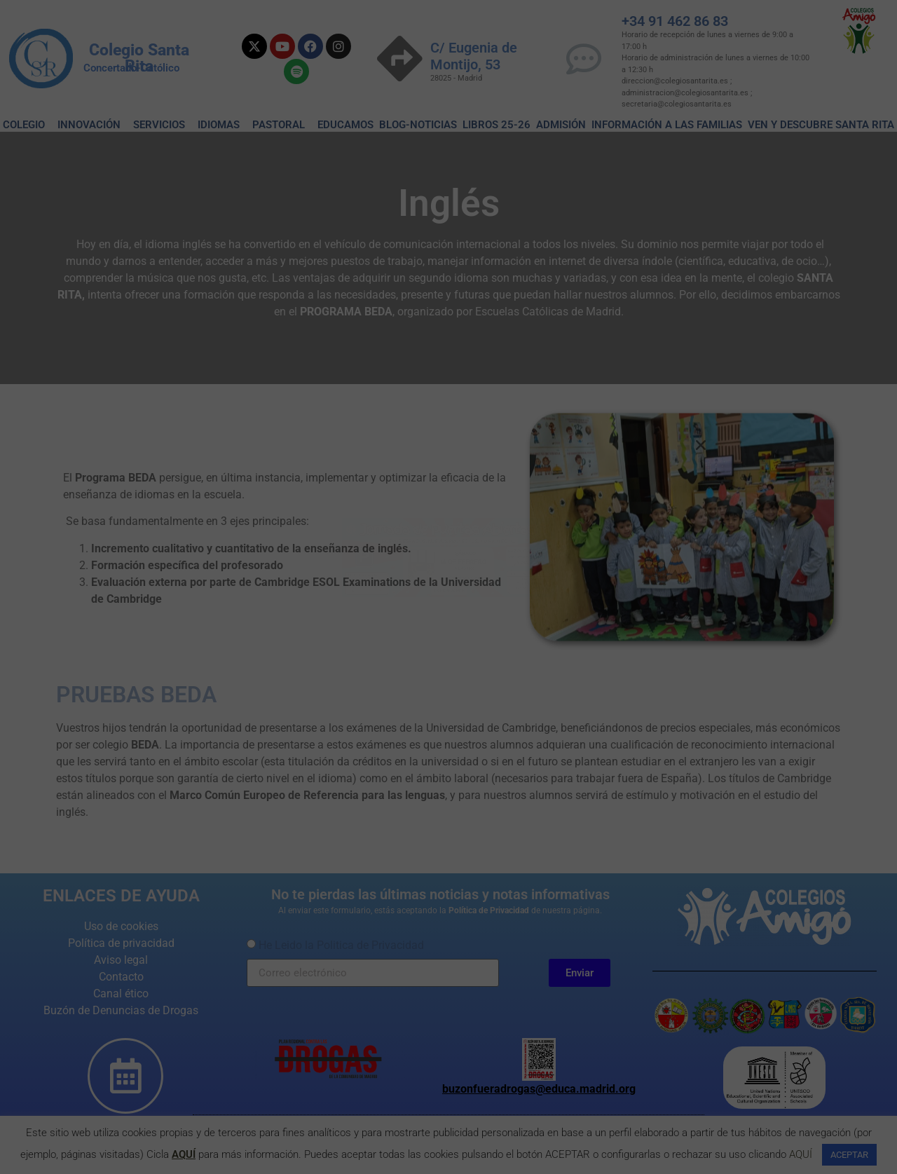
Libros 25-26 (496, 124)
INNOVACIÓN (92, 125)
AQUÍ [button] (800, 1154)
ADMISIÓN (561, 124)
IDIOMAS (222, 125)
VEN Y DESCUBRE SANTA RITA (821, 124)
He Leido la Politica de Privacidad (341, 945)
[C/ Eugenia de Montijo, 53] (400, 58)
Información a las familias (666, 124)
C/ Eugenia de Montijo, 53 (473, 56)
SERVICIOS (162, 125)
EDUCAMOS (345, 124)
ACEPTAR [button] (849, 1154)
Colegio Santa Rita (139, 58)
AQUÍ (184, 1154)
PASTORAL (282, 125)
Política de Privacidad (488, 910)
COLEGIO (27, 125)
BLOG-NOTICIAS (418, 124)
